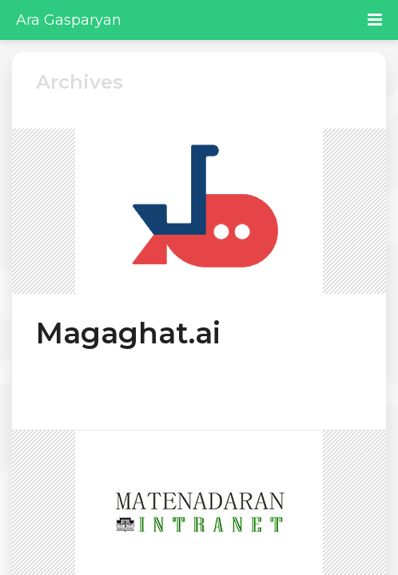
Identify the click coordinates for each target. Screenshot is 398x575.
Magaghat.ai (128, 333)
